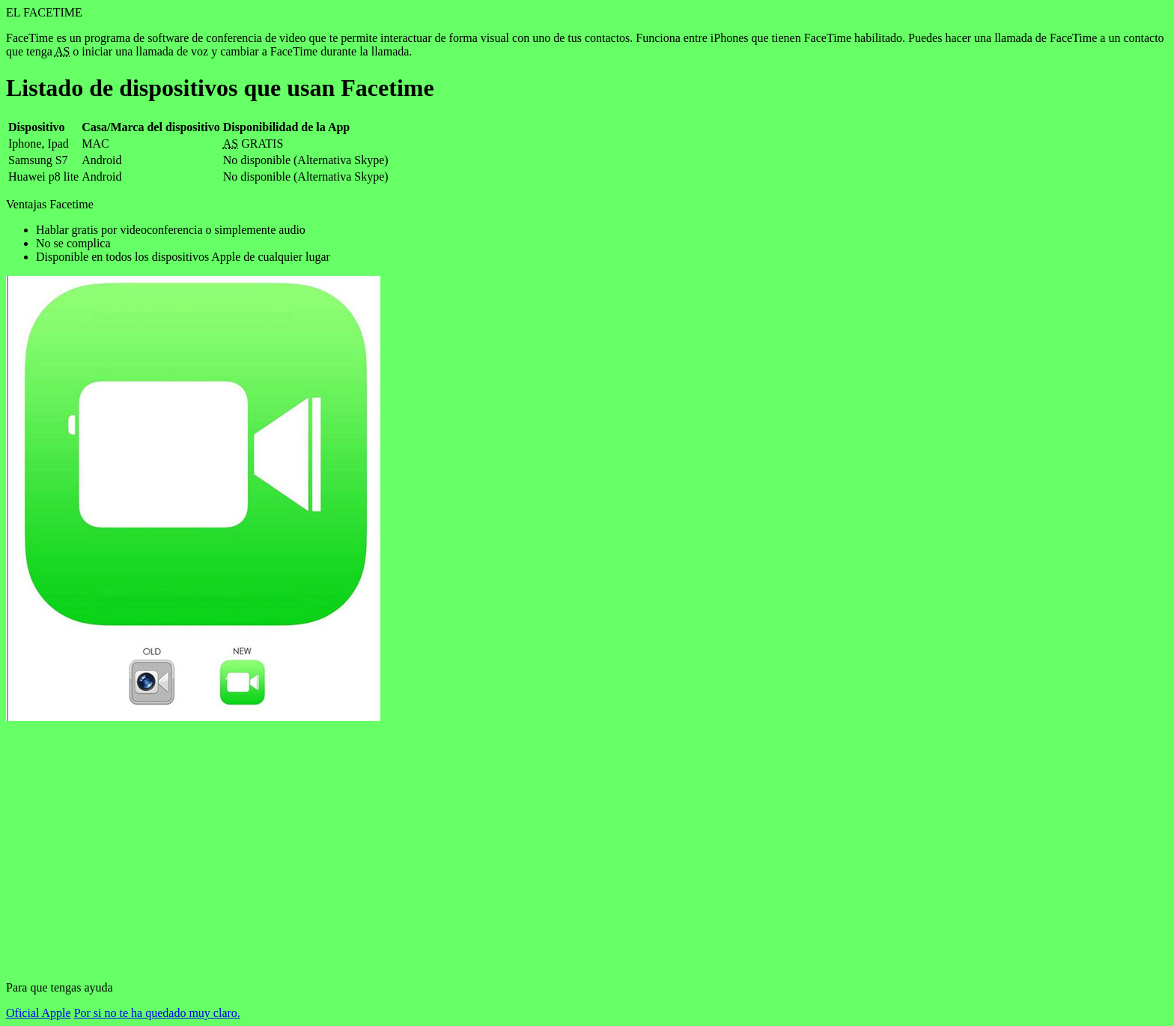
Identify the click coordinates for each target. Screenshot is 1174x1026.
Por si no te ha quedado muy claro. (157, 1013)
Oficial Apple (38, 1013)
